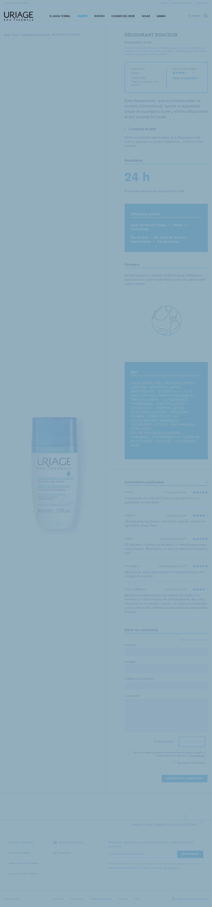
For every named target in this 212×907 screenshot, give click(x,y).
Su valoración (164, 741)
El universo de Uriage (16, 3)
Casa (7, 34)
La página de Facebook (69, 842)
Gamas (161, 16)
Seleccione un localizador (190, 898)
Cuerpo (82, 16)
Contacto (202, 3)
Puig (137, 899)
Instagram (62, 853)
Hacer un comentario (185, 78)
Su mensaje (132, 696)
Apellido (131, 645)
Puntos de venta (182, 3)
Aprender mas (197, 755)
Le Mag (163, 3)
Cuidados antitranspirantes (36, 34)
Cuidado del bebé (123, 16)
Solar (146, 16)
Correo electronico (139, 679)
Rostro (99, 16)
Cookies (123, 899)
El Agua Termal (59, 16)
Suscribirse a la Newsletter (189, 762)
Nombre (130, 662)
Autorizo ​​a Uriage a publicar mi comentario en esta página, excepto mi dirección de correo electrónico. (166, 754)
